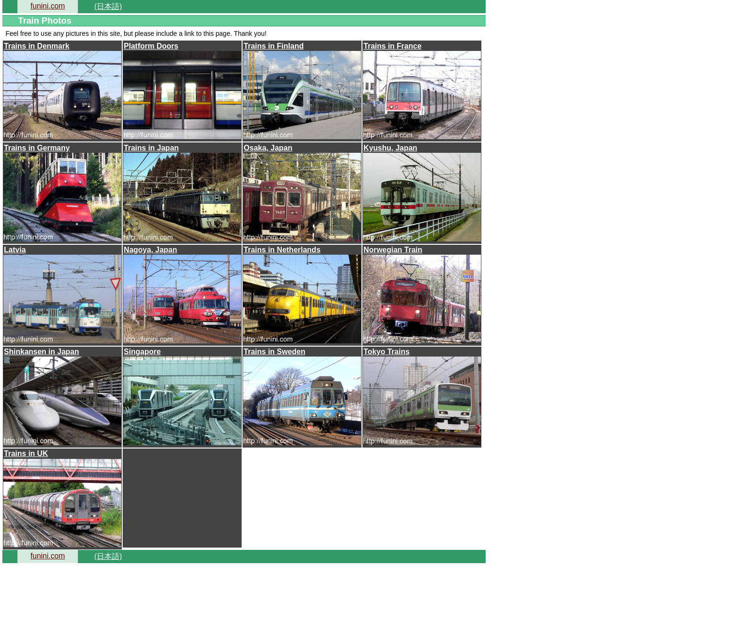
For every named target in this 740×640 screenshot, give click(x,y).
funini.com (48, 6)
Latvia (14, 250)
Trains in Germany (37, 148)
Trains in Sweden (274, 352)
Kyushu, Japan (390, 148)
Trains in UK (26, 453)
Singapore (142, 352)
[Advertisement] (182, 497)
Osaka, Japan (268, 148)
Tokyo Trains (386, 352)
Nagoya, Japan (150, 250)
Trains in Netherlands (282, 250)
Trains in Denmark (36, 46)
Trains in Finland (273, 46)
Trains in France (392, 46)
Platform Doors (151, 46)
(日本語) (108, 6)
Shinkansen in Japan (41, 352)
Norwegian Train (392, 250)
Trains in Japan (151, 148)
